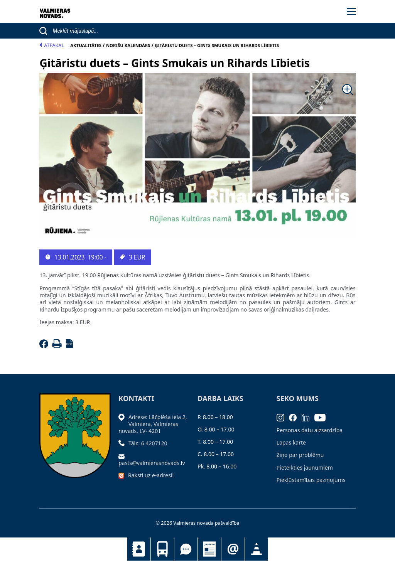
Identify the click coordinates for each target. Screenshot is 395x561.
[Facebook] (45, 346)
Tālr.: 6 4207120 (147, 443)
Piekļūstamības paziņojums (311, 480)
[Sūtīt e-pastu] (123, 455)
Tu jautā (186, 549)
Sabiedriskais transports (162, 549)
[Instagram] (283, 417)
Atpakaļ (51, 45)
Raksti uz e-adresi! (151, 475)
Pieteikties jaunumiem (233, 549)
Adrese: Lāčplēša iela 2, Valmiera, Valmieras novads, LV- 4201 (152, 424)
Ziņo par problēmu (300, 454)
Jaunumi (209, 549)
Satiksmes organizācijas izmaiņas (256, 549)
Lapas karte (291, 442)
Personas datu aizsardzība (310, 430)
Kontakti (138, 549)
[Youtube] (322, 417)
